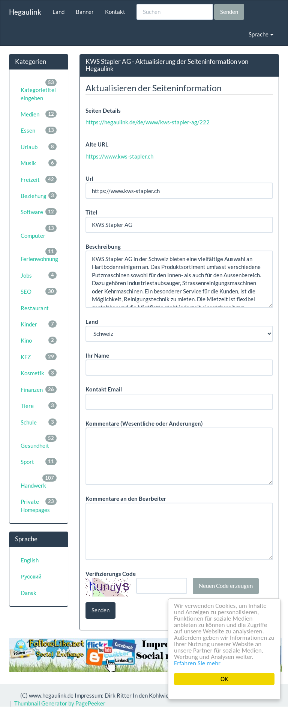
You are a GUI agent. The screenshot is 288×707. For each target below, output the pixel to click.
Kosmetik (39, 372)
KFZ (39, 356)
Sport (39, 461)
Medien (39, 114)
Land (58, 11)
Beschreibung (103, 246)
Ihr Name (97, 355)
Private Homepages (39, 505)
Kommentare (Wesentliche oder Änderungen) (144, 423)
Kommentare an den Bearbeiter (126, 498)
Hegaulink (25, 12)
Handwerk (39, 481)
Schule (39, 422)
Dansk (28, 592)
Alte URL (97, 144)
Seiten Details (103, 110)
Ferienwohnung (39, 255)
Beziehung (39, 195)
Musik (39, 162)
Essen (39, 130)
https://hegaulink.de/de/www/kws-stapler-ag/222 (148, 122)
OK (224, 679)
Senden (229, 11)
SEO (39, 291)
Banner (85, 11)
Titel (91, 212)
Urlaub (39, 146)
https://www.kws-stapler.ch (119, 156)
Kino (39, 340)
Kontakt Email (104, 389)
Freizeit (39, 179)
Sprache (261, 34)
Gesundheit (39, 442)
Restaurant (35, 308)
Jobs (39, 275)
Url (89, 178)
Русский (31, 576)
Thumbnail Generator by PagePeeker (59, 703)
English (30, 560)
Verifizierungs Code (111, 573)
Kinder (39, 324)
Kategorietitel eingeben (39, 90)
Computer (39, 232)
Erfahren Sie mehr (197, 663)
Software (39, 211)
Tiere (39, 405)
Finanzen (39, 389)
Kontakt (115, 11)
